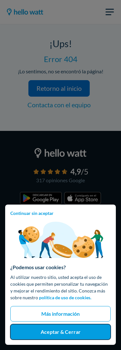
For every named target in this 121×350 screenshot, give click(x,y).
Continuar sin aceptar (32, 213)
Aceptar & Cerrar (61, 332)
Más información (60, 314)
